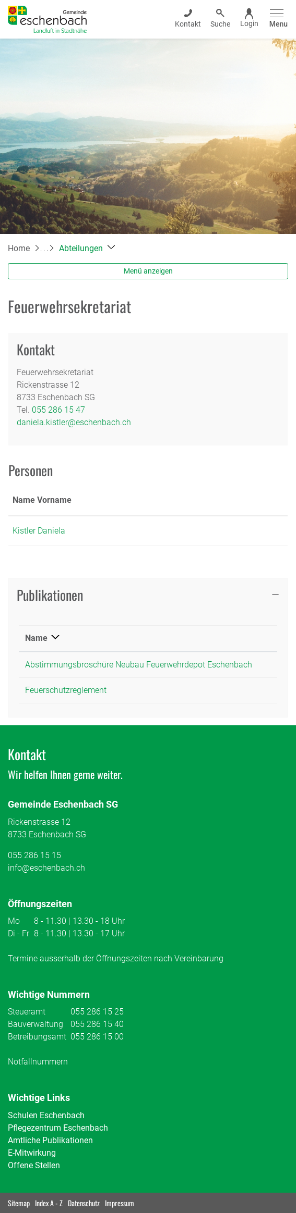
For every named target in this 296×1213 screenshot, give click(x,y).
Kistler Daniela (39, 531)
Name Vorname (42, 500)
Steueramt (26, 1012)
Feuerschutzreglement (65, 690)
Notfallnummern (38, 1062)
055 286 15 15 (34, 855)
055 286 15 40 (97, 1024)
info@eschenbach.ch (46, 868)
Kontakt (171, 500)
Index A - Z (49, 1202)
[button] (87, 248)
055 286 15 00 (97, 1037)
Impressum (119, 1202)
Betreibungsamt (37, 1037)
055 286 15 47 (58, 410)
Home (19, 248)
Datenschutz (84, 1202)
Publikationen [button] (50, 595)
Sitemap (19, 1202)
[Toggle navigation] (277, 19)
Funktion (115, 500)
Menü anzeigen (148, 271)
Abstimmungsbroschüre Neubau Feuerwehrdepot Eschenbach (138, 665)
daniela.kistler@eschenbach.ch (74, 422)
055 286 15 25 (97, 1012)
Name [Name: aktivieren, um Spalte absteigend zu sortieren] (36, 638)
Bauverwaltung (35, 1024)
